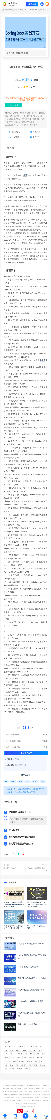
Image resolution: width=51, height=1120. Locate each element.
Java (26, 10)
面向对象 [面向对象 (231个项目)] (42, 1065)
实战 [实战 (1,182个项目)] (43, 1054)
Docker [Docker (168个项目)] (21, 1046)
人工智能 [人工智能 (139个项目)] (19, 1054)
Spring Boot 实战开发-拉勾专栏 (25, 792)
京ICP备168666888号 (29, 1103)
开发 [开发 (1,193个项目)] (12, 1057)
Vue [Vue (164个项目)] (39, 1050)
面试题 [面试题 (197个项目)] (12, 1068)
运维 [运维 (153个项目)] (35, 1065)
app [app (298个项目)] (15, 1046)
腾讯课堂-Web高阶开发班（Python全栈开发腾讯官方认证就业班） (37, 904)
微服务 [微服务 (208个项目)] (19, 1057)
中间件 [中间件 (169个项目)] (12, 1054)
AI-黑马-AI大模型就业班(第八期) (31, 943)
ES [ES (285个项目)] (26, 1046)
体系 (25, 175)
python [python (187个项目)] (18, 1050)
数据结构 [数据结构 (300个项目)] (21, 1061)
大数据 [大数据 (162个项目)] (37, 1054)
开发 (9, 166)
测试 (43, 782)
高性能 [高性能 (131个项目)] (26, 1068)
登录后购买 (26, 753)
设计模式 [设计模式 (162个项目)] (23, 1065)
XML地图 (20, 1106)
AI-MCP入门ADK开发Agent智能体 (32, 978)
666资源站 (13, 10)
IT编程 (20, 10)
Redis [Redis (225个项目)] (24, 1050)
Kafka (32, 468)
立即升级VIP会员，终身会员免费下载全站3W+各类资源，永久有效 (27, 99)
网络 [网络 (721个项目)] (17, 1065)
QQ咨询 (25, 775)
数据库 (42, 360)
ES (36, 427)
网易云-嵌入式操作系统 (27, 1024)
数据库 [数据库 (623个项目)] (14, 1061)
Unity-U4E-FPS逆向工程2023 (36, 927)
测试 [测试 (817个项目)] (36, 1061)
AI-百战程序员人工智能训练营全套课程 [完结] (13, 927)
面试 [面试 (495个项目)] (6, 1068)
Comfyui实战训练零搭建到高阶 (30, 1001)
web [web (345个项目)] (6, 1054)
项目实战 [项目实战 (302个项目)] (19, 1068)
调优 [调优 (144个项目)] (30, 1065)
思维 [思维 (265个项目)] (25, 1057)
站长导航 (31, 1106)
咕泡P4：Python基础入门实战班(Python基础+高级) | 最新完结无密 (14, 904)
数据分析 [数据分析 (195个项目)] (7, 1061)
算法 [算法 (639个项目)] (11, 1065)
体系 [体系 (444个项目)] (26, 1054)
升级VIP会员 (13, 105)
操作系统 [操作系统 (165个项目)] (39, 1057)
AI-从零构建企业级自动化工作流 (31, 990)
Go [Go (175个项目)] (31, 1046)
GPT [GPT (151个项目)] (36, 1046)
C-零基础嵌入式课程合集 (28, 967)
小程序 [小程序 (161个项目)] (6, 1057)
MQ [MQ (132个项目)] (6, 1050)
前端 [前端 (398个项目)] (31, 1054)
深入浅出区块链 (10, 868)
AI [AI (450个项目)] (5, 1046)
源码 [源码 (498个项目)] (42, 1061)
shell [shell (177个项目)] (30, 1050)
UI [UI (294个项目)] (34, 1050)
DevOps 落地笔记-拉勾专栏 (37, 869)
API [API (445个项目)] (10, 1046)
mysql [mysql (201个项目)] (11, 1050)
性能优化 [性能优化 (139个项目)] (31, 1057)
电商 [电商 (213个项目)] (6, 1065)
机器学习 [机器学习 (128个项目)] (29, 1061)
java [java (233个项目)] (41, 1046)
